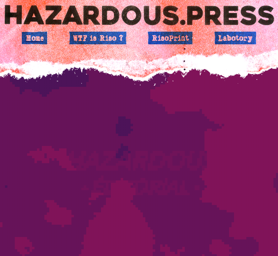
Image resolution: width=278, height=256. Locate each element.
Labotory (235, 38)
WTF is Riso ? (97, 38)
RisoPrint (170, 38)
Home (35, 38)
